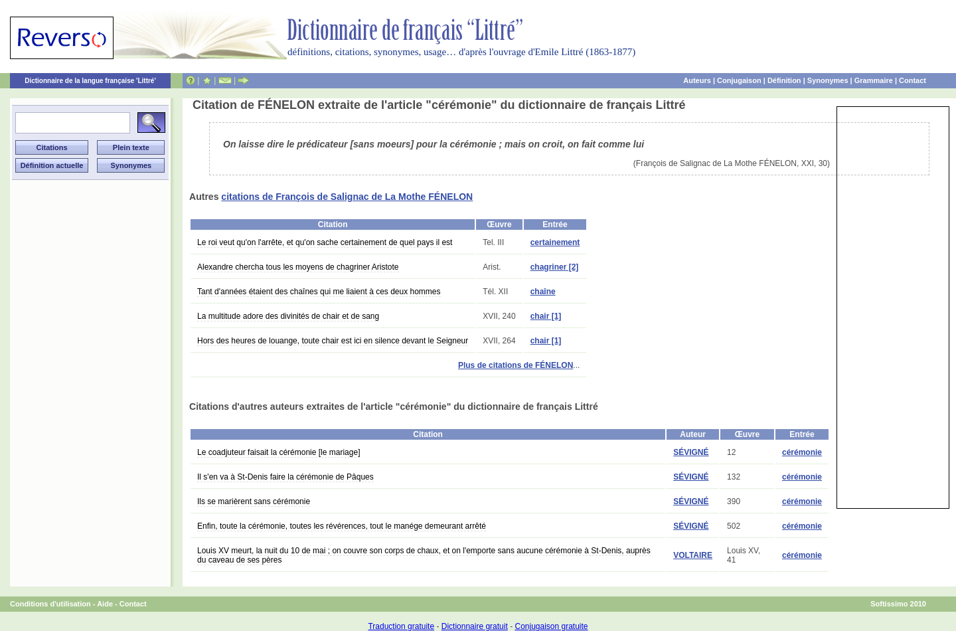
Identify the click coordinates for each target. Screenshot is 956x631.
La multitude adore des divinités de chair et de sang (288, 316)
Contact (912, 80)
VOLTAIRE (692, 555)
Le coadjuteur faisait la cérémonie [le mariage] (278, 452)
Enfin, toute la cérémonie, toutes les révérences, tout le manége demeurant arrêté (341, 526)
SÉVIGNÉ (690, 452)
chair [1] (546, 316)
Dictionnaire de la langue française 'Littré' (90, 80)
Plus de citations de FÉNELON (515, 365)
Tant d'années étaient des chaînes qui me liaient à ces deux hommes (319, 291)
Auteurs (697, 80)
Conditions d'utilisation (50, 604)
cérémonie (802, 452)
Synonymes (827, 80)
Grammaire (873, 80)
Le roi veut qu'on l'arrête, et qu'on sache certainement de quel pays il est (324, 242)
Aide (105, 604)
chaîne (543, 291)
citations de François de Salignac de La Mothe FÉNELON (347, 196)
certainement (555, 242)
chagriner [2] (554, 267)
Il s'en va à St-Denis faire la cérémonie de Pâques (285, 477)
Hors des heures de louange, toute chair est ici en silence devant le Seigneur (332, 340)
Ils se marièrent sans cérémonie (253, 501)
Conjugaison (739, 80)
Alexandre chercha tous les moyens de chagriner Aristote (298, 267)
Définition (784, 80)
